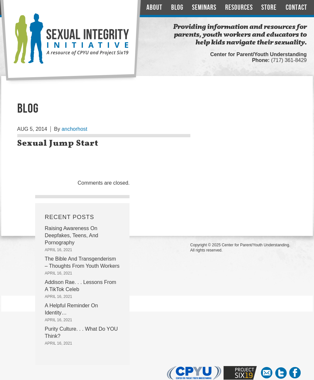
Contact (296, 7)
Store (269, 7)
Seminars (204, 7)
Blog (177, 7)
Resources (239, 7)
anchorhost (74, 129)
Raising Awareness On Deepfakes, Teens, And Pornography (71, 235)
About (154, 7)
